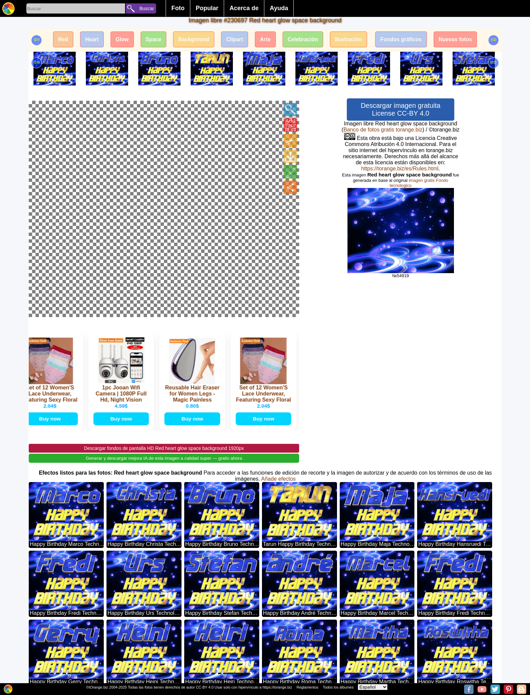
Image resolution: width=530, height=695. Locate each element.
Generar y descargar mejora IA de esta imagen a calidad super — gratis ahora (164, 364)
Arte (265, 40)
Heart (88, 40)
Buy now (51, 325)
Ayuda (279, 8)
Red (58, 40)
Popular (207, 8)
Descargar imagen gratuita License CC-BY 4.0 (400, 109)
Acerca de (244, 8)
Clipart (234, 40)
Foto (178, 8)
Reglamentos (307, 687)
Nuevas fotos (460, 40)
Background (192, 40)
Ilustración (350, 40)
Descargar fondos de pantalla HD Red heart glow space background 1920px (164, 355)
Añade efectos (278, 385)
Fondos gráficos (405, 40)
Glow (118, 40)
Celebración (304, 40)
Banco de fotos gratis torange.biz (383, 130)
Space (151, 40)
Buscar (146, 8)
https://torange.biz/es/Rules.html (399, 168)
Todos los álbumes (338, 687)
